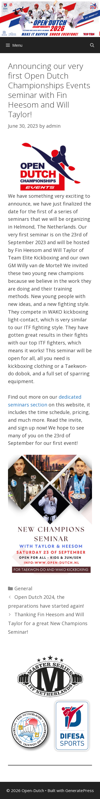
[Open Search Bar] (92, 45)
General (23, 588)
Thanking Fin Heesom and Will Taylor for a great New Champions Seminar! (47, 623)
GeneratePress (79, 790)
